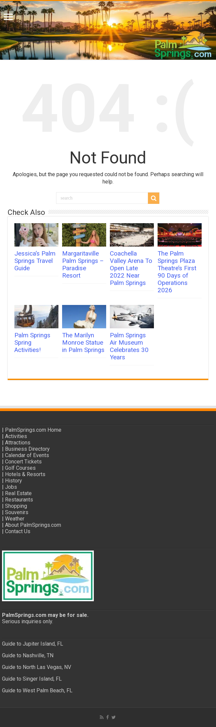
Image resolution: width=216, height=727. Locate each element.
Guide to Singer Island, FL (32, 679)
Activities (16, 436)
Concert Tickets (23, 461)
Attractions (17, 442)
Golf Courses (20, 468)
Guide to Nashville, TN (27, 655)
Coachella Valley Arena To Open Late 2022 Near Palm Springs (131, 268)
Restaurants (19, 499)
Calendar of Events (27, 455)
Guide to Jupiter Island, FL (32, 644)
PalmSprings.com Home (33, 430)
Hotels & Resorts (25, 474)
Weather (14, 518)
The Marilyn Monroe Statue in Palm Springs (83, 343)
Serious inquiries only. (27, 621)
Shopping (16, 506)
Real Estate (18, 493)
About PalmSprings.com (33, 525)
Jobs (11, 487)
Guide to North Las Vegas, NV (36, 667)
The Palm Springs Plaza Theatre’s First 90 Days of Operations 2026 (177, 272)
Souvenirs (16, 512)
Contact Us (17, 531)
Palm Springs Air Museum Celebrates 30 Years (129, 346)
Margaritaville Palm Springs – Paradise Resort (83, 264)
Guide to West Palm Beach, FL (37, 690)
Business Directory (27, 449)
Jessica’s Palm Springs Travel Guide (34, 261)
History (13, 480)
